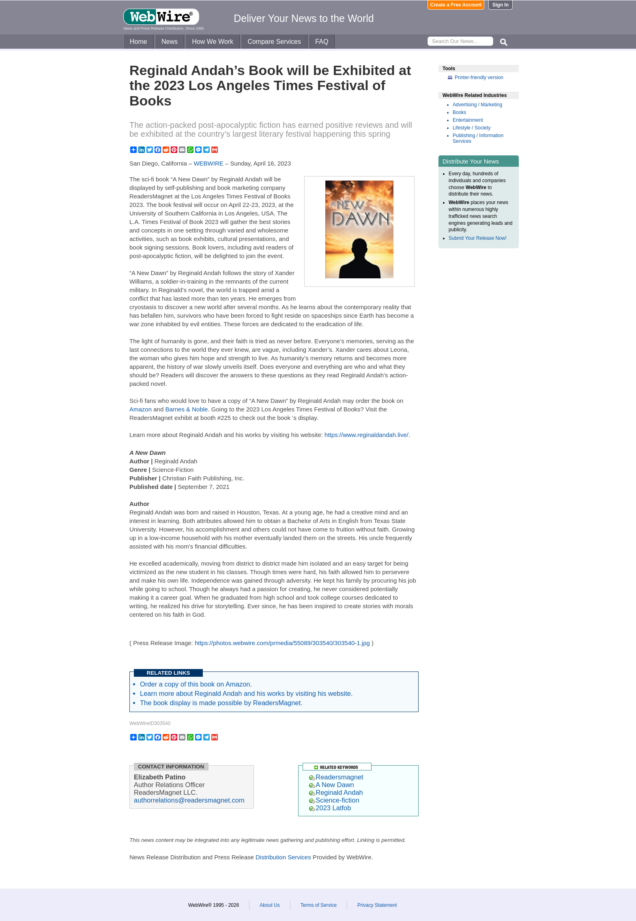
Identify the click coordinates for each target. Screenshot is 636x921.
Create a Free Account (456, 5)
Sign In (500, 5)
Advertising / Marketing (477, 105)
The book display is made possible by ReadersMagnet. (221, 702)
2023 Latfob (330, 807)
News (169, 41)
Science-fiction (334, 800)
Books (459, 112)
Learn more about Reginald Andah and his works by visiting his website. (246, 693)
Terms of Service (319, 905)
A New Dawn (331, 784)
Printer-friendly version (479, 77)
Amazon (140, 409)
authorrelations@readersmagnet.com (189, 800)
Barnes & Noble (186, 409)
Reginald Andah (336, 792)
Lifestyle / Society (471, 128)
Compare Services (274, 41)
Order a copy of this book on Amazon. (196, 684)
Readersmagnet (336, 777)
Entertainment (468, 120)
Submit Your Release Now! (478, 238)
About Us (269, 905)
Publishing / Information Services (478, 138)
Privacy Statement (377, 905)
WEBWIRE (208, 163)
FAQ (321, 41)
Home (138, 41)
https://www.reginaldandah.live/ (366, 434)
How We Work (212, 41)
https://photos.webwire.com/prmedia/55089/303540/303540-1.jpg (282, 642)
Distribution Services (283, 857)
